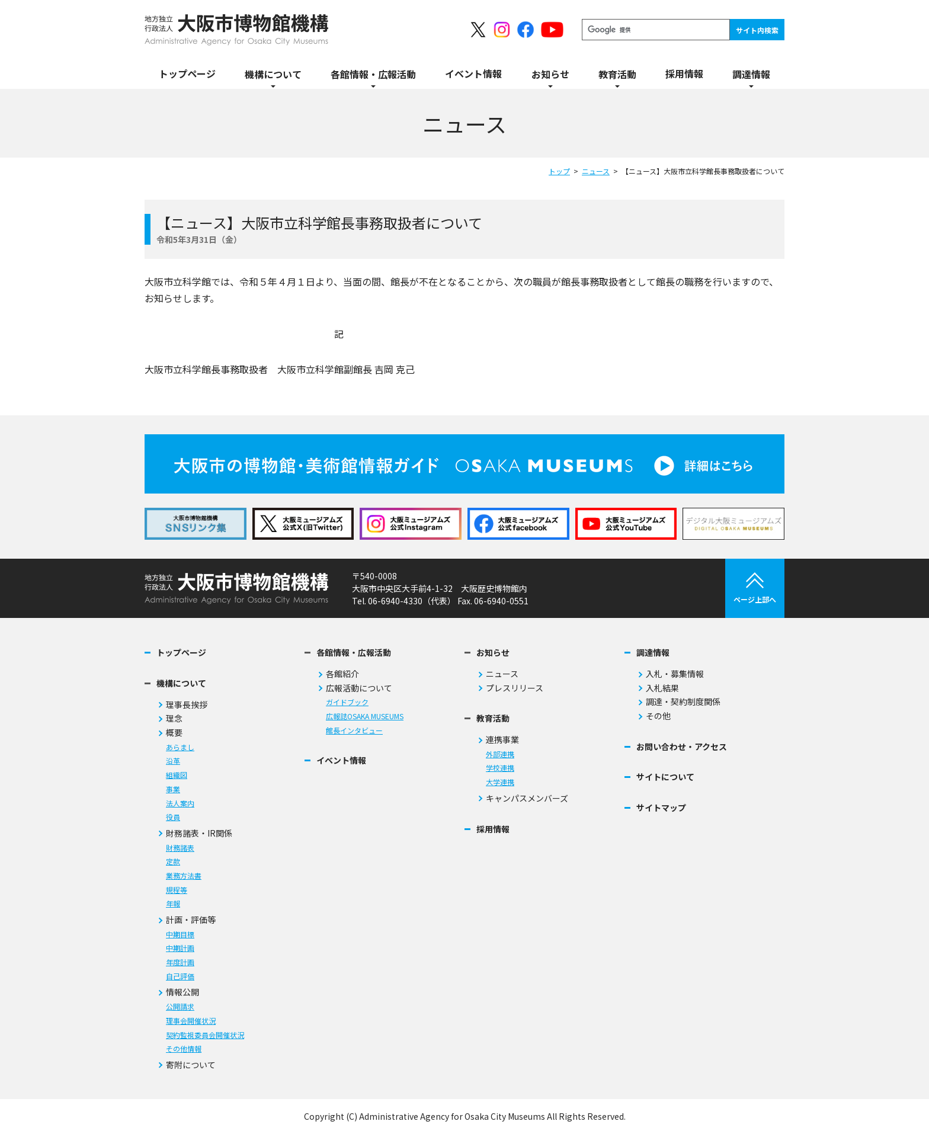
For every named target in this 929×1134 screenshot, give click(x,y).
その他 (658, 716)
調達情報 (652, 653)
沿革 (173, 761)
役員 (173, 817)
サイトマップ (661, 808)
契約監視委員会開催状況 (205, 1035)
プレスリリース (514, 688)
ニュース (596, 171)
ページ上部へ (754, 588)
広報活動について (359, 688)
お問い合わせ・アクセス (681, 747)
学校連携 (500, 768)
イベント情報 (341, 760)
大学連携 (500, 782)
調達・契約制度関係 (683, 702)
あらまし (180, 747)
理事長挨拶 (186, 705)
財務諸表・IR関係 (199, 833)
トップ (559, 171)
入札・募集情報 (675, 674)
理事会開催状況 (191, 1021)
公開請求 (180, 1006)
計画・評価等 (191, 920)
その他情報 (183, 1049)
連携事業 (502, 740)
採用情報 (493, 829)
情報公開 (182, 992)
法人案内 (180, 803)
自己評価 (180, 976)
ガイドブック (347, 702)
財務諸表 (180, 848)
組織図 (176, 775)
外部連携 (500, 754)
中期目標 (180, 934)
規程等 (176, 890)
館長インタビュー (354, 730)
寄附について (191, 1065)
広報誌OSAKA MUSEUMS (364, 716)
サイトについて (665, 777)
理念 (174, 718)
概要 (174, 733)
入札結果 (662, 688)
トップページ (181, 653)
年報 (173, 903)
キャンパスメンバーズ (527, 798)
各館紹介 (342, 674)
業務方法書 (183, 876)
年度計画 (180, 962)
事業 (173, 789)
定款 (173, 861)
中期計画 (180, 948)
